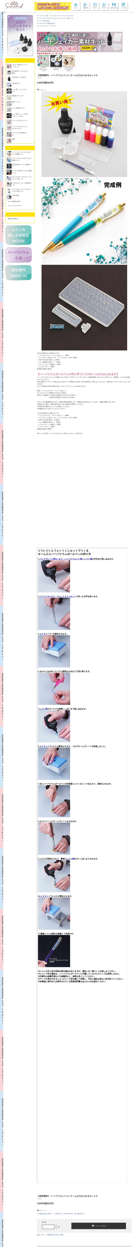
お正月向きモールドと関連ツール (19, 166)
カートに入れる (99, 1225)
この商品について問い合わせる (63, 1213)
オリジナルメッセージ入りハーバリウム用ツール (19, 190)
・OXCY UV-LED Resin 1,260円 (48, 360)
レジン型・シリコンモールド (52, 15)
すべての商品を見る (49, 23)
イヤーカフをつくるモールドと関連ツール (19, 159)
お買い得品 (46, 21)
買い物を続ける (79, 1213)
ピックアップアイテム (50, 26)
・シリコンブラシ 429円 (45, 366)
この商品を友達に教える (44, 1213)
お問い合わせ (114, 7)
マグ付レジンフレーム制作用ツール (19, 184)
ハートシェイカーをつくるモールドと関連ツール (19, 153)
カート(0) (123, 7)
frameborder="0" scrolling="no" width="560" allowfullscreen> (82, 865)
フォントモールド (67, 15)
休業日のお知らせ (13, 218)
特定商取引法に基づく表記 (55, 1235)
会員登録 (85, 7)
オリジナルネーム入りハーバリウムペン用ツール (58, 18)
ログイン (95, 7)
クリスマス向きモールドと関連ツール (19, 172)
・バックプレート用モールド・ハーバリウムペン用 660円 (57, 357)
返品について (41, 1235)
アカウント (104, 7)
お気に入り (42, 90)
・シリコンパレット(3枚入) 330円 (49, 364)
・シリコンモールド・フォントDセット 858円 (53, 355)
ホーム (76, 7)
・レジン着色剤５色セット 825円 (48, 362)
